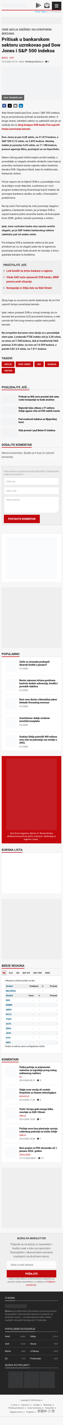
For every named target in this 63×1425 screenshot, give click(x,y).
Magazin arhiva (16, 1412)
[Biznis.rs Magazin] (31, 794)
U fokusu (34, 1351)
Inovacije (24, 1096)
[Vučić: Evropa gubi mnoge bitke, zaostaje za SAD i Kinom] (11, 1113)
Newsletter (49, 1408)
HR (17, 973)
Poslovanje (35, 1358)
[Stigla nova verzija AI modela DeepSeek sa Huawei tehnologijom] (11, 1094)
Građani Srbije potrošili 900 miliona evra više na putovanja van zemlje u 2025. (38, 739)
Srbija (22, 1116)
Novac (33, 1344)
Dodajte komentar (17, 444)
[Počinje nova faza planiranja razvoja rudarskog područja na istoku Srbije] (11, 1133)
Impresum (25, 1405)
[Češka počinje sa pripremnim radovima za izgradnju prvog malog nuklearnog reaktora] (11, 1071)
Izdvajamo (24, 1155)
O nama (14, 1405)
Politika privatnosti (16, 1408)
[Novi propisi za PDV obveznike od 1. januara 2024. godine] (11, 1152)
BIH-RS (26, 973)
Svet (11, 58)
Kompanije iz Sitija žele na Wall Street (29, 288)
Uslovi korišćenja (34, 1408)
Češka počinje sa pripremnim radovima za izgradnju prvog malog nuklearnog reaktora (38, 1070)
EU (20, 1077)
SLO (11, 973)
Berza (5, 58)
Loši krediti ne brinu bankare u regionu (29, 270)
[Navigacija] (56, 6)
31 (41, 1158)
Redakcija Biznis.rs (34, 61)
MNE (47, 973)
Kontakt (36, 1405)
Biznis (8, 1351)
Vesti (7, 1336)
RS (4, 973)
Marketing (47, 1405)
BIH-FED (37, 973)
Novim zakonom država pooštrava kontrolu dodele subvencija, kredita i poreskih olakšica (38, 683)
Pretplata (30, 1412)
